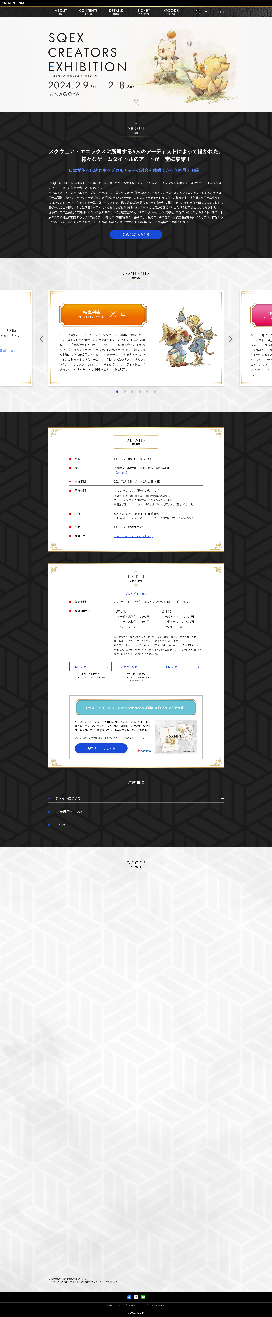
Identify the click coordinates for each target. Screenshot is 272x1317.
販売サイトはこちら (101, 751)
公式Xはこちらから (136, 234)
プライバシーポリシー (135, 1305)
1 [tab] (117, 398)
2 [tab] (125, 398)
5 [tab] (147, 398)
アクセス (121, 475)
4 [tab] (140, 398)
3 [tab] (132, 398)
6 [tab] (155, 398)
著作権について (113, 1305)
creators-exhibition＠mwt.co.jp (133, 539)
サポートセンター (157, 1305)
